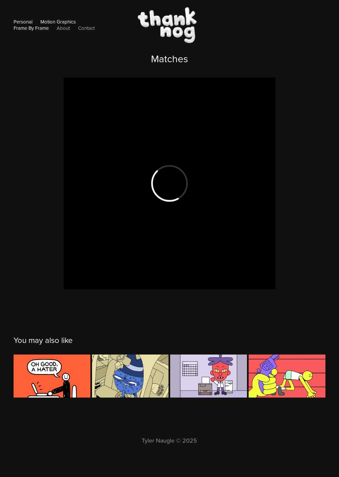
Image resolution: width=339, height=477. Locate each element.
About (63, 27)
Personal (23, 21)
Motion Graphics (58, 21)
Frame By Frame (31, 27)
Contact (86, 27)
